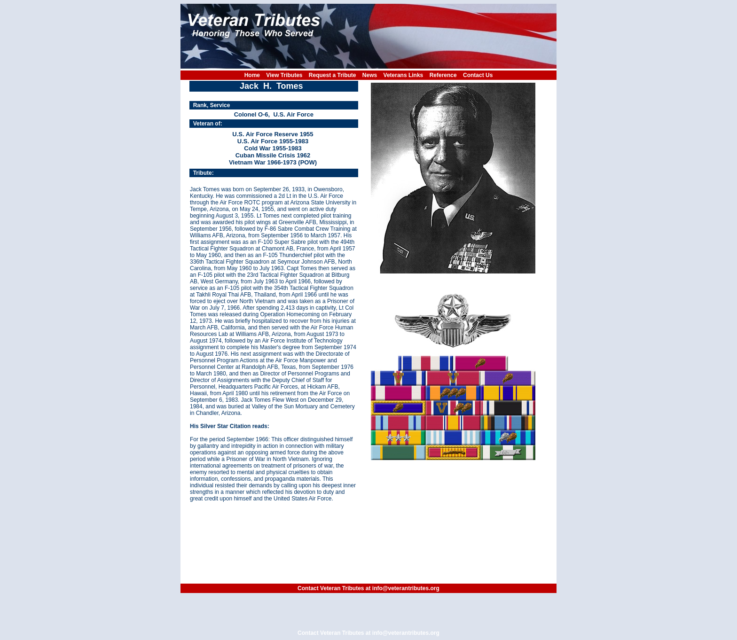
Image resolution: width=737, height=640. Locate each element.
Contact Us (478, 75)
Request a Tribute (332, 75)
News (369, 75)
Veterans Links (403, 75)
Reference (443, 75)
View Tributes (284, 75)
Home (252, 75)
